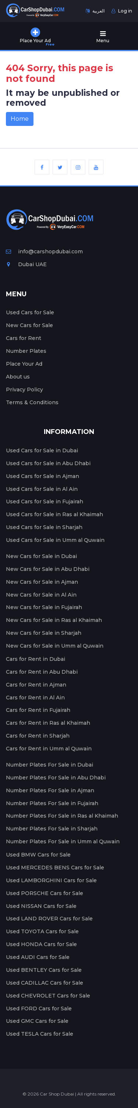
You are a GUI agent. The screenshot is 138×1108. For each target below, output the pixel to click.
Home (20, 118)
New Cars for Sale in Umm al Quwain (54, 645)
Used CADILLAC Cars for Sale (44, 983)
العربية (95, 11)
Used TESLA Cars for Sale (39, 1034)
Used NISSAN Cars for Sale (41, 906)
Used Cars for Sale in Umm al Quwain (55, 540)
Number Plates (26, 351)
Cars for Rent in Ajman (36, 684)
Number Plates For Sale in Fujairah (52, 803)
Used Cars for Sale (30, 312)
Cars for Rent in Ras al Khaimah (48, 723)
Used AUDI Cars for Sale (38, 957)
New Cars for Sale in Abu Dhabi (47, 569)
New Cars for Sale (29, 325)
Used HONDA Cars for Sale (41, 944)
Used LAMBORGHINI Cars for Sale (51, 880)
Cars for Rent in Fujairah (38, 710)
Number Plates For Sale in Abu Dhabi (56, 777)
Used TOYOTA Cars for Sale (42, 931)
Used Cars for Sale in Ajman (42, 476)
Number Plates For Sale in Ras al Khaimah (62, 815)
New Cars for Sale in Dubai (41, 556)
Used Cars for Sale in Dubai (42, 450)
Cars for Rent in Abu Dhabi (42, 672)
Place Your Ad (24, 364)
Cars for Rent (23, 338)
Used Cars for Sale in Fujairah (44, 501)
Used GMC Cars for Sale (37, 1021)
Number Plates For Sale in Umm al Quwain (63, 841)
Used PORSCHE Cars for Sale (44, 893)
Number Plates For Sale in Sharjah (52, 828)
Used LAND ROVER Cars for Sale (49, 918)
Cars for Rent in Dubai (35, 659)
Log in (122, 11)
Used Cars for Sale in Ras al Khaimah (54, 514)
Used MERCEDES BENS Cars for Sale (55, 867)
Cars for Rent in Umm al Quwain (49, 748)
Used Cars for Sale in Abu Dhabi (48, 463)
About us (18, 376)
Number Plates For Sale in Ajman (50, 790)
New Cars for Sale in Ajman (42, 582)
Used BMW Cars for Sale (38, 854)
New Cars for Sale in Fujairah (44, 607)
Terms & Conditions (32, 402)
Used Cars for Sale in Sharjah (44, 527)
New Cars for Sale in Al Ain (41, 594)
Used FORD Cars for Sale (39, 1008)
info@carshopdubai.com (44, 251)
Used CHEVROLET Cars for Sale (48, 995)
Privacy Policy (24, 389)
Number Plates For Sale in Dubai (49, 764)
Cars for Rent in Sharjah (38, 735)
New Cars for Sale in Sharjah (43, 633)
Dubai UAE (26, 264)
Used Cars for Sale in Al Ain (42, 489)
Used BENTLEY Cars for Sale (44, 970)
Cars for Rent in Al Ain (35, 697)
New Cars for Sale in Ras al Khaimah (54, 620)
